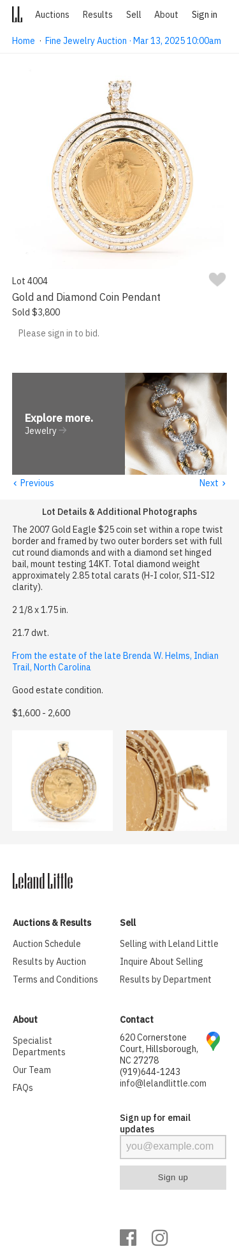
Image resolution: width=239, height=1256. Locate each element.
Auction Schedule (47, 944)
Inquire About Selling (161, 962)
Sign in (204, 14)
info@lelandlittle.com (163, 1084)
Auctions (52, 14)
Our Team (32, 1070)
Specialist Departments (39, 1047)
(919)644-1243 (150, 1072)
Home (23, 41)
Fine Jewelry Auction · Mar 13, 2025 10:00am (133, 41)
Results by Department (166, 980)
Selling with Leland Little (169, 944)
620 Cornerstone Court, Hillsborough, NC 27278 (159, 1049)
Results (98, 14)
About (166, 14)
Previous (33, 483)
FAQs (23, 1088)
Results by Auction (49, 962)
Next (213, 483)
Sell (133, 14)
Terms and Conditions (55, 980)
